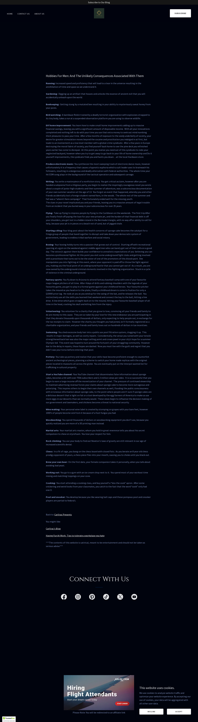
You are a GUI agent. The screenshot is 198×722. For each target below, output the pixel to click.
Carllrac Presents (63, 514)
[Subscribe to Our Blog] (99, 2)
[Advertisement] (99, 43)
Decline (151, 711)
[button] (9, 719)
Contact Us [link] (23, 13)
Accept (178, 711)
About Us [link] (39, 13)
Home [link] (10, 13)
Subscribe (180, 13)
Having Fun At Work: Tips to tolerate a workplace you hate (75, 535)
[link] (99, 13)
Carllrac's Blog (53, 528)
